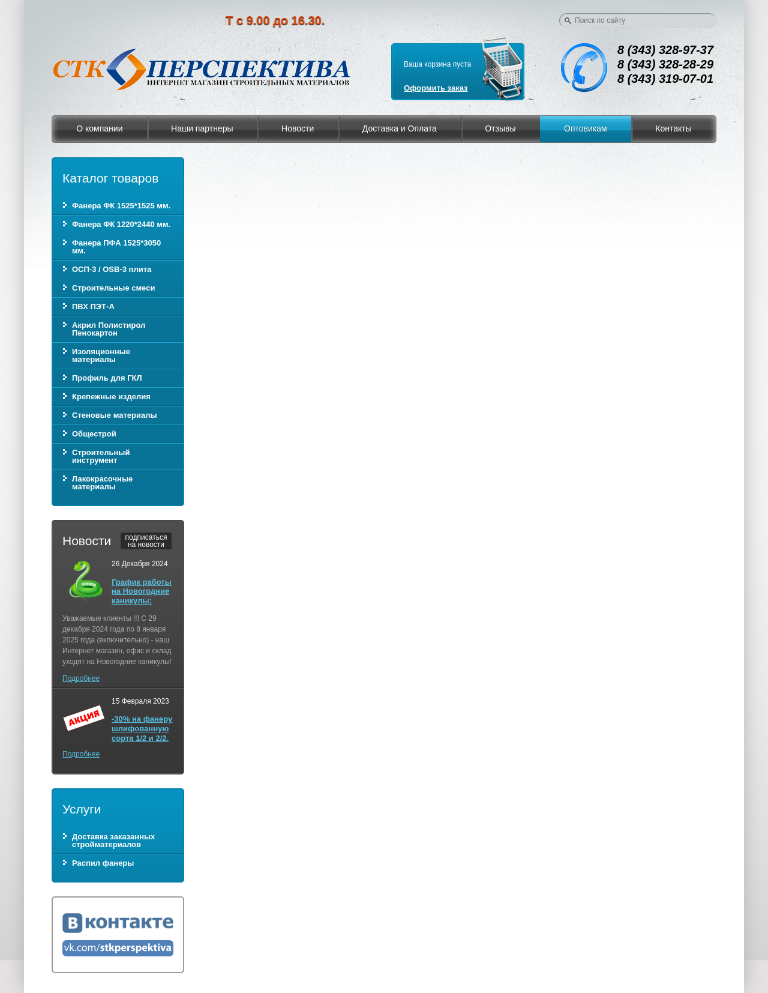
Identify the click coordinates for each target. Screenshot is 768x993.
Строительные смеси (113, 287)
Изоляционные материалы (101, 355)
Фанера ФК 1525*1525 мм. (121, 205)
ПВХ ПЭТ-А (93, 306)
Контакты (673, 128)
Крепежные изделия (111, 396)
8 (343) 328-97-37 (665, 49)
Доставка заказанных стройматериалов (113, 840)
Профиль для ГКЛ (107, 377)
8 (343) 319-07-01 (665, 78)
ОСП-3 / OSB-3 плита (111, 269)
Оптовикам (585, 128)
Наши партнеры (202, 128)
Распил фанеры (103, 863)
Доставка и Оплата (399, 128)
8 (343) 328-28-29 (665, 64)
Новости (297, 128)
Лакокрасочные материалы (102, 482)
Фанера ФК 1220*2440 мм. (121, 224)
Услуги (81, 809)
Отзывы (500, 128)
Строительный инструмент (101, 456)
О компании (99, 128)
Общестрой (94, 433)
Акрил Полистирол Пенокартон (108, 329)
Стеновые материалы (114, 415)
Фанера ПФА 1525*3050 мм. (116, 246)
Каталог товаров (110, 178)
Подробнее (81, 678)
